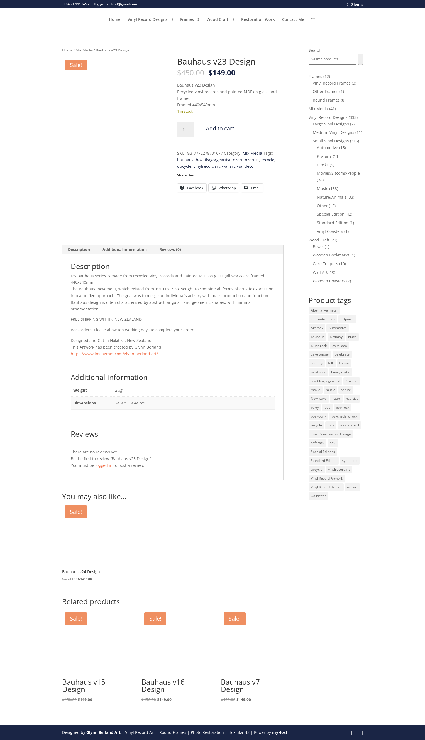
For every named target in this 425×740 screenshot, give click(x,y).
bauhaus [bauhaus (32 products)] (317, 336)
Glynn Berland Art (103, 732)
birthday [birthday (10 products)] (336, 336)
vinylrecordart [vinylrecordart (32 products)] (339, 469)
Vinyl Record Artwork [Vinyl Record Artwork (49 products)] (327, 478)
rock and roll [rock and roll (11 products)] (349, 425)
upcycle (184, 166)
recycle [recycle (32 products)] (316, 425)
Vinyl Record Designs (147, 20)
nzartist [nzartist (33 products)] (352, 398)
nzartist (252, 159)
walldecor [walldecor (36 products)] (318, 496)
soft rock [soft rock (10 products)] (317, 442)
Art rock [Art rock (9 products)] (317, 327)
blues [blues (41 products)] (352, 336)
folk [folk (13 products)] (331, 363)
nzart (238, 159)
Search (315, 50)
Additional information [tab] (124, 249)
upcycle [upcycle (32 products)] (317, 469)
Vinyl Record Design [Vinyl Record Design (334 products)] (326, 487)
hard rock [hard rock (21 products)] (318, 372)
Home (114, 20)
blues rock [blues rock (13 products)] (319, 345)
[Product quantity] (185, 129)
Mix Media (84, 50)
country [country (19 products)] (317, 363)
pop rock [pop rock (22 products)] (342, 407)
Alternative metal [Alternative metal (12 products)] (324, 310)
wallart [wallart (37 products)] (352, 487)
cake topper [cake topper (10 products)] (320, 354)
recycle (267, 159)
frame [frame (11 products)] (344, 363)
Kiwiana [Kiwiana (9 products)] (352, 381)
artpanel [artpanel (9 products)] (347, 319)
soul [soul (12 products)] (333, 442)
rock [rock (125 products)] (331, 425)
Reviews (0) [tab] (170, 249)
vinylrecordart (207, 166)
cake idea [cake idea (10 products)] (339, 345)
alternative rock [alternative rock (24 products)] (323, 319)
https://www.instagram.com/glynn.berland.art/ (114, 353)
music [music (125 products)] (330, 390)
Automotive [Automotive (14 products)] (337, 327)
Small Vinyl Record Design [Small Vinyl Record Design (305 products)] (331, 434)
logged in (104, 465)
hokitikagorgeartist (213, 159)
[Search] (360, 59)
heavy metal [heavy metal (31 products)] (340, 372)
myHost (279, 732)
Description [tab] (79, 249)
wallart (228, 166)
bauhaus (185, 159)
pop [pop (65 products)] (327, 407)
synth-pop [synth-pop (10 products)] (349, 460)
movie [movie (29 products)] (315, 390)
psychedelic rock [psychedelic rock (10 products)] (344, 416)
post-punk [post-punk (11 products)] (318, 416)
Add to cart (220, 128)
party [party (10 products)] (315, 407)
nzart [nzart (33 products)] (336, 398)
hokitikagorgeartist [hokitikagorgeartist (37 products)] (325, 381)
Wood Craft (217, 20)
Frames (187, 20)
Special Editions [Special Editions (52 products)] (323, 451)
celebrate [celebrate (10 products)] (342, 354)
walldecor (246, 166)
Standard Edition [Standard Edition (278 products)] (323, 460)
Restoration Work (258, 20)
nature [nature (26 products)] (346, 390)
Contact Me (293, 20)
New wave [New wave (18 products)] (319, 398)
